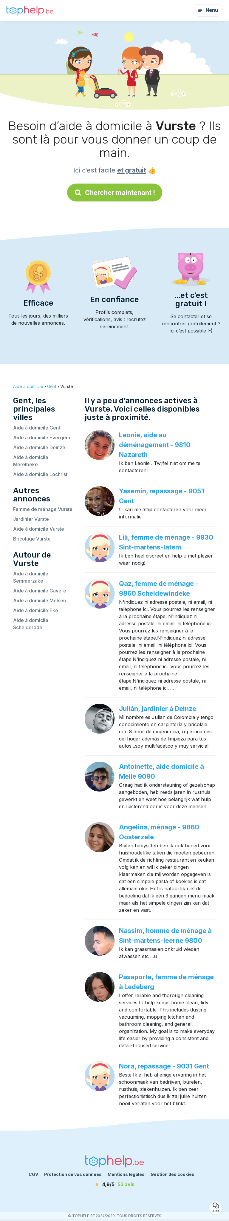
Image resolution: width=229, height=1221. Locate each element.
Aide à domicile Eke (35, 610)
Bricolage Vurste (32, 539)
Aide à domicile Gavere (39, 591)
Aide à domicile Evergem (41, 438)
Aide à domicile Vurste (38, 529)
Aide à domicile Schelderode (30, 623)
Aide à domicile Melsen (39, 600)
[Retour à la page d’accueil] (30, 10)
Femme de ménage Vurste (42, 509)
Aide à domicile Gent (36, 428)
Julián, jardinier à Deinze (157, 708)
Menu (208, 10)
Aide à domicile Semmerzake (30, 577)
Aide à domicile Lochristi (41, 474)
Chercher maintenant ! (114, 192)
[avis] (114, 1184)
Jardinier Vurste (31, 519)
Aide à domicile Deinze (39, 447)
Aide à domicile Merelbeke (30, 460)
